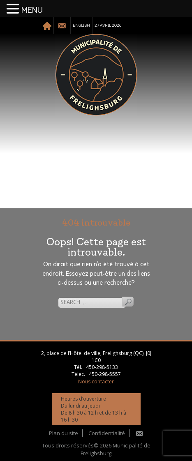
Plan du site (63, 433)
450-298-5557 (105, 374)
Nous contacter (96, 381)
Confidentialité (106, 433)
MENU (32, 10)
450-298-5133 (102, 367)
